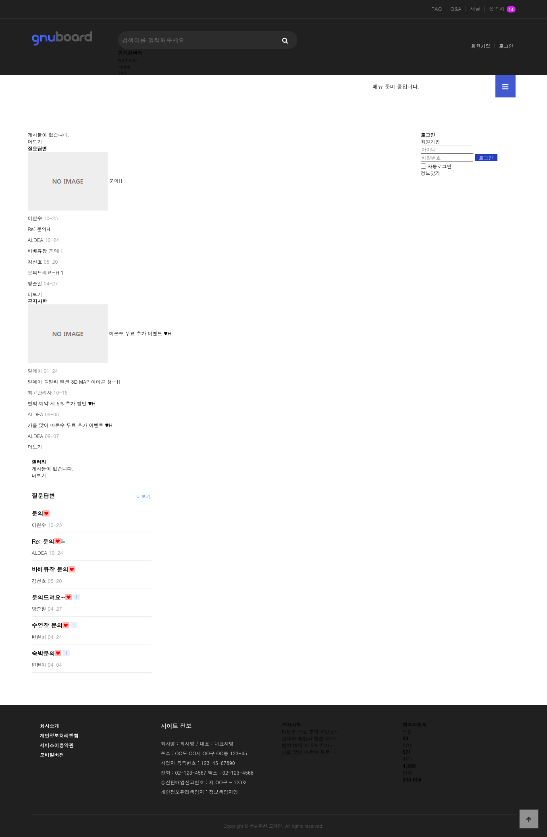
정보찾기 (430, 172)
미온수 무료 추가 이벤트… (311, 731)
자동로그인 (440, 166)
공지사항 (37, 301)
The (122, 73)
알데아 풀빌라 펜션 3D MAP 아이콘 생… (72, 381)
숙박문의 (43, 653)
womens (127, 59)
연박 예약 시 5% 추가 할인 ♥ (60, 403)
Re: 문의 (37, 228)
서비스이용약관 (57, 745)
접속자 (502, 9)
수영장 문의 (47, 625)
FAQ (436, 9)
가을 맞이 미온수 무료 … (309, 751)
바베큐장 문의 (43, 250)
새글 (475, 9)
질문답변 (37, 148)
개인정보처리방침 (59, 735)
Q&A (456, 9)
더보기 (35, 141)
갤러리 (39, 461)
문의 (114, 180)
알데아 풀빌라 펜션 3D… (309, 738)
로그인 (506, 45)
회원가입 (481, 45)
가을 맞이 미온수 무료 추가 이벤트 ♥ (68, 425)
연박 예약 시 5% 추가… (308, 745)
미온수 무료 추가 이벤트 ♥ (138, 333)
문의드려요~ (42, 272)
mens (124, 66)
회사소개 (49, 725)
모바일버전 (52, 754)
